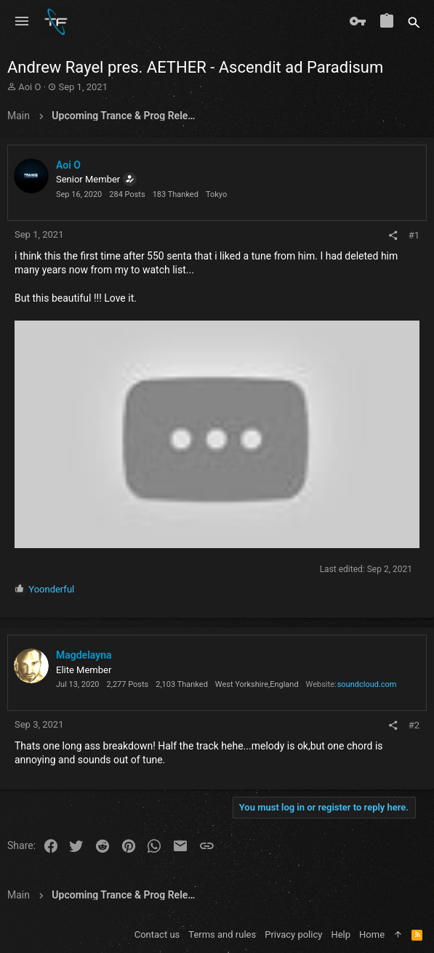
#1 (414, 235)
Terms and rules (222, 934)
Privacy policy (293, 934)
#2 (414, 725)
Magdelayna (84, 655)
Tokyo (216, 194)
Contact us (157, 934)
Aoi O (29, 86)
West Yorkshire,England (257, 684)
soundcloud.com (367, 684)
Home (372, 934)
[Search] (414, 22)
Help (340, 934)
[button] (21, 21)
